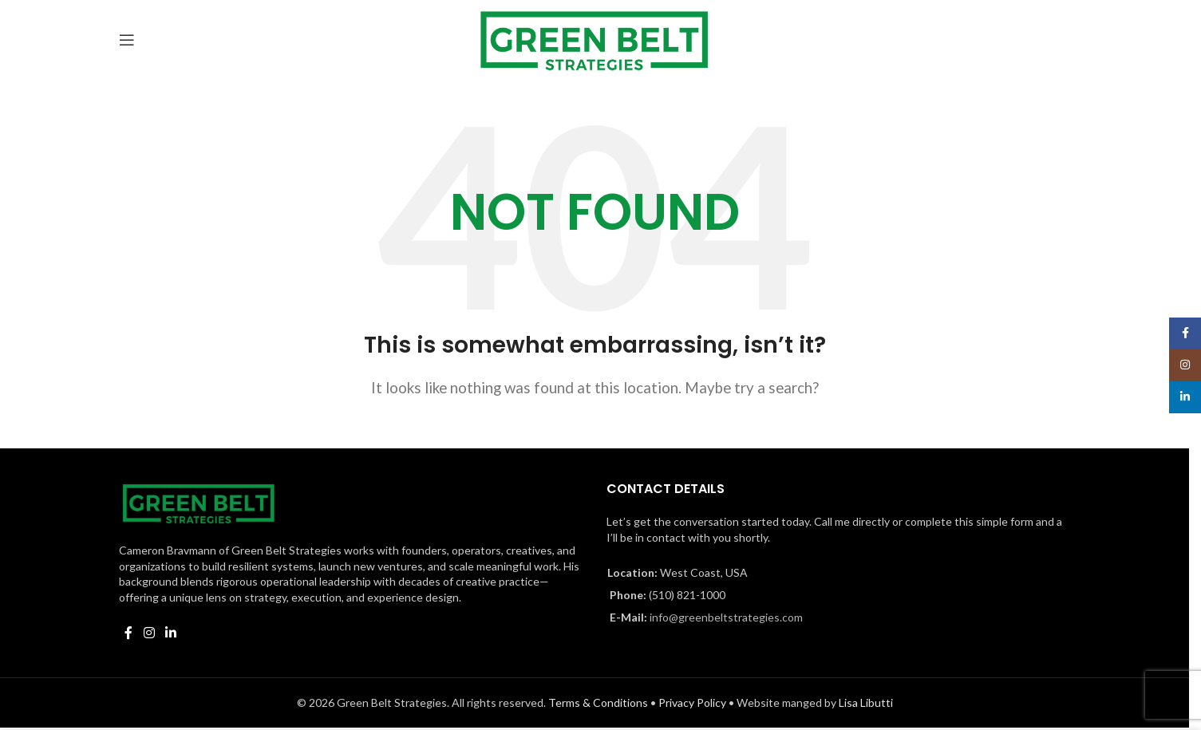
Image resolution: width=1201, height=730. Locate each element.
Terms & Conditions (598, 702)
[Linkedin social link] (170, 633)
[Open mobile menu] (127, 40)
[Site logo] (594, 38)
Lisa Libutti (866, 702)
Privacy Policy (692, 702)
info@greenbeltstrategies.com (726, 617)
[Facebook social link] (128, 633)
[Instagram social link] (149, 633)
